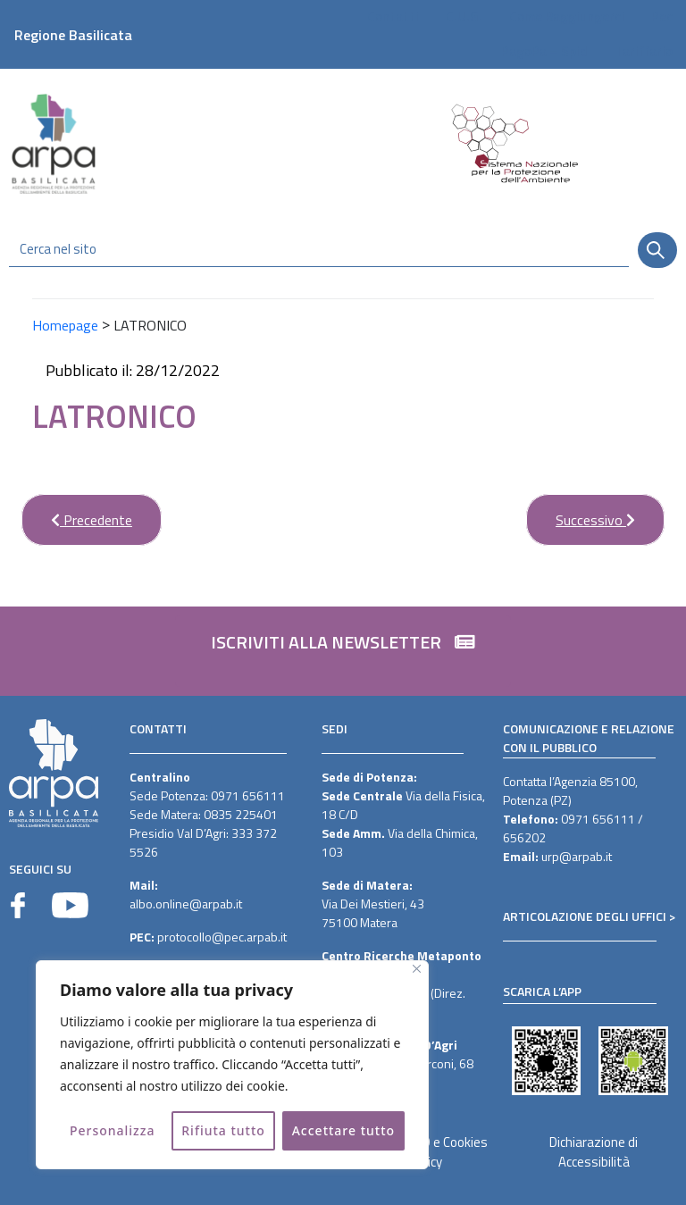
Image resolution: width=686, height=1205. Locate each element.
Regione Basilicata (73, 35)
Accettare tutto (343, 1130)
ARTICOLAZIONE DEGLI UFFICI (584, 916)
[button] (343, 651)
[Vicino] (417, 969)
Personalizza (112, 1130)
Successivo (580, 512)
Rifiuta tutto (223, 1130)
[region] (232, 1064)
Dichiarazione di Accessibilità (593, 1152)
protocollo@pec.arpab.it (222, 936)
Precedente (76, 512)
